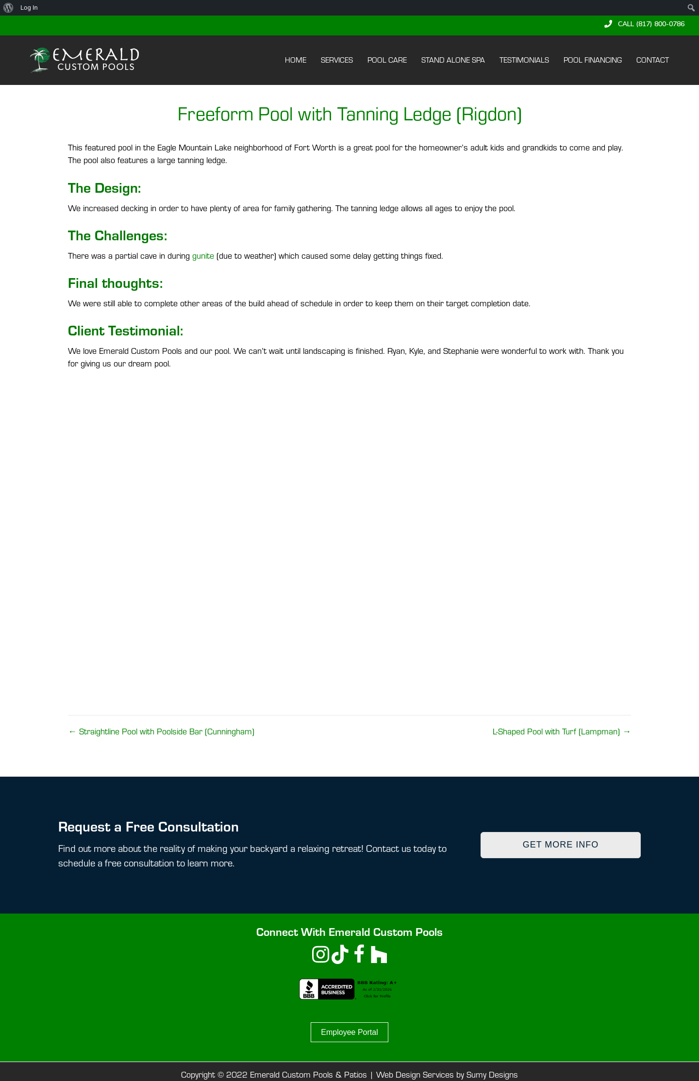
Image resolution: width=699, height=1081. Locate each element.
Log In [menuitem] (29, 7)
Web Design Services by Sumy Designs (447, 1074)
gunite (203, 255)
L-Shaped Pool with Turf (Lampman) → (562, 731)
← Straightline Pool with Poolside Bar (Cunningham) (161, 731)
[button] (644, 24)
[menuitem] (8, 8)
